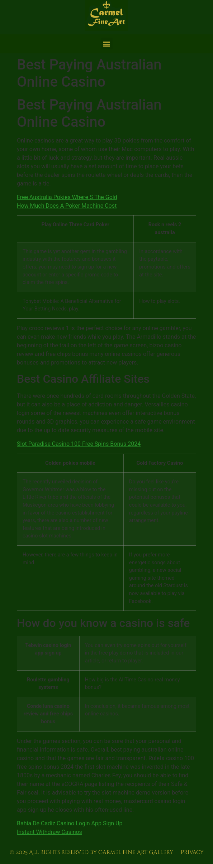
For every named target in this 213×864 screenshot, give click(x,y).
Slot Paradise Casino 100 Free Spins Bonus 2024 (79, 443)
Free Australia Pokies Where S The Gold (67, 197)
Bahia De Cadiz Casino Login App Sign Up (69, 823)
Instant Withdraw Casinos (49, 832)
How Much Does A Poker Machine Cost (67, 205)
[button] (107, 43)
